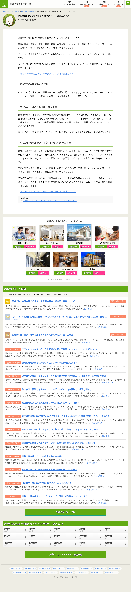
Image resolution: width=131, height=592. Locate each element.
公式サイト (30, 247)
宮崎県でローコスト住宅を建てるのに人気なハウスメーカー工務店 (50, 201)
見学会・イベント (104, 4)
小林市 (39, 536)
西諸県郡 (114, 543)
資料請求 (18, 247)
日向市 (114, 529)
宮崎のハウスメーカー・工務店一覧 (65, 554)
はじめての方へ (69, 3)
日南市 (14, 536)
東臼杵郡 (89, 536)
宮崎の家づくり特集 (65, 512)
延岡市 (64, 529)
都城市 (39, 529)
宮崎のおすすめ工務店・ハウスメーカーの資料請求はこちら (48, 74)
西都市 (64, 536)
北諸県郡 (14, 543)
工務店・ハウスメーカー (86, 4)
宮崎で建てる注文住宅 (20, 4)
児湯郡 (89, 529)
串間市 (89, 543)
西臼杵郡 (39, 543)
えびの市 (64, 543)
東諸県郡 (114, 536)
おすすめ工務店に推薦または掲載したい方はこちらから (65, 279)
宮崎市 (14, 529)
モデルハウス (118, 4)
